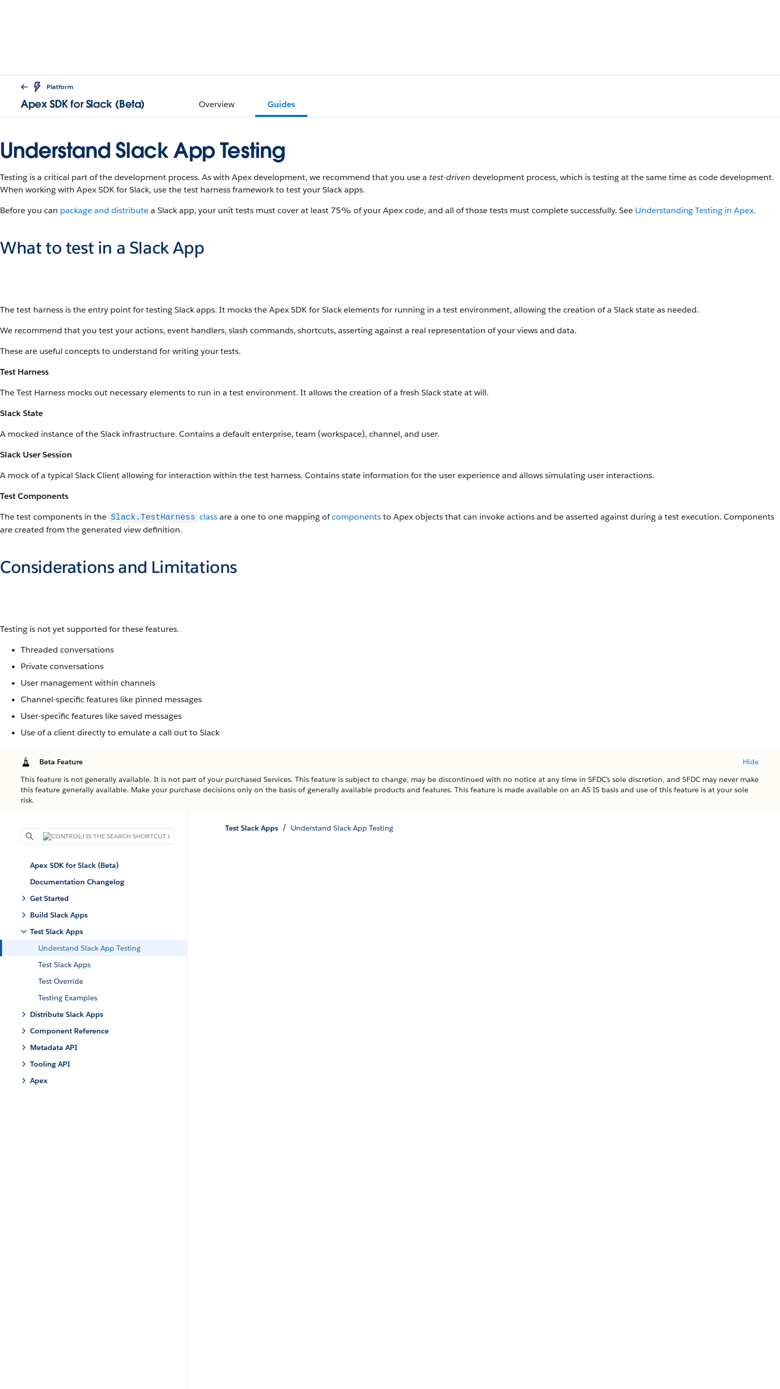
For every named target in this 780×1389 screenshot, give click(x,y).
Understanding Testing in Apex (694, 210)
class (163, 517)
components (356, 517)
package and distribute (104, 210)
